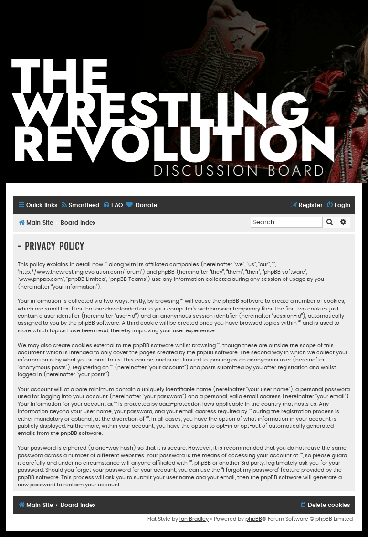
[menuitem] (79, 205)
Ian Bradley (194, 519)
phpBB (253, 519)
